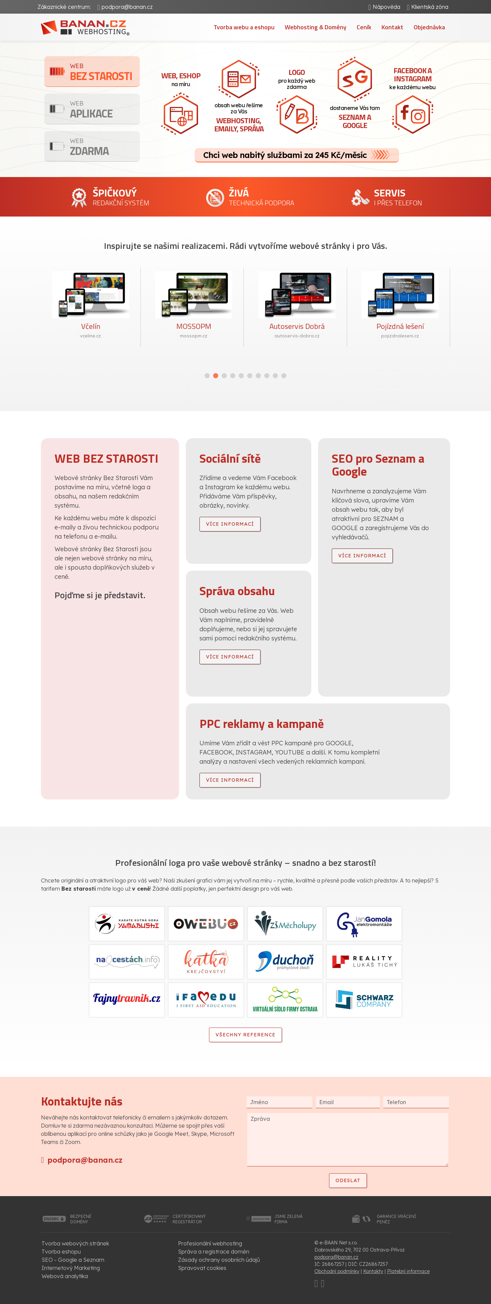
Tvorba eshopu (61, 1251)
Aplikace (105, 110)
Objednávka (429, 27)
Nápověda (386, 6)
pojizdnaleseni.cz (400, 335)
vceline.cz (90, 335)
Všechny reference (245, 1035)
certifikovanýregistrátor (189, 1219)
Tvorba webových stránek (75, 1243)
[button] (207, 375)
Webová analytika (65, 1276)
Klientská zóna (429, 6)
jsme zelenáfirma (288, 1219)
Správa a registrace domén (213, 1251)
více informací (230, 524)
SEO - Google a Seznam (73, 1259)
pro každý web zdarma (296, 78)
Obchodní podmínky (336, 1271)
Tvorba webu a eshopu (243, 27)
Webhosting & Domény (315, 27)
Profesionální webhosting (210, 1243)
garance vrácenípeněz (396, 1219)
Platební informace (408, 1271)
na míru (180, 79)
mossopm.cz (193, 335)
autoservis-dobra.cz (296, 335)
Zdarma (105, 147)
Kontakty (373, 1271)
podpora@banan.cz (127, 6)
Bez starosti (105, 72)
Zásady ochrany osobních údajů (219, 1259)
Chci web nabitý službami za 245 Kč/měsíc (285, 155)
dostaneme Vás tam (354, 118)
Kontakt (392, 27)
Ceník (364, 27)
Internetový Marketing (71, 1268)
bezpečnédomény (80, 1219)
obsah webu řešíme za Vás (238, 118)
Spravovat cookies (202, 1268)
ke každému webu (412, 78)
